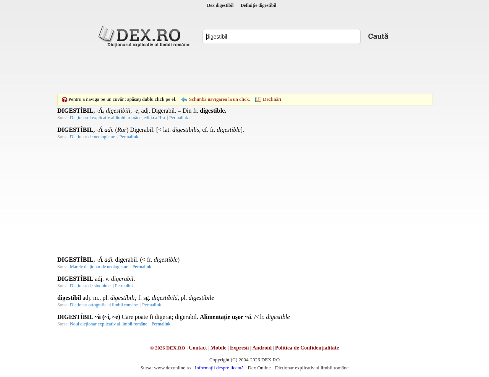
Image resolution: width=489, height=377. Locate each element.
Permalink (178, 117)
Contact (198, 348)
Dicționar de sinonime (90, 285)
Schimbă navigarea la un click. (219, 99)
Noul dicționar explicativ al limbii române (108, 324)
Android (262, 348)
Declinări (272, 99)
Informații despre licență (219, 368)
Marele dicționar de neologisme (99, 266)
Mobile (218, 348)
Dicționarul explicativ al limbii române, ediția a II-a (117, 117)
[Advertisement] (244, 70)
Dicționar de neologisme (92, 136)
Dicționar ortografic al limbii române (104, 304)
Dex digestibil (220, 5)
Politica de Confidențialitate (307, 348)
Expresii (239, 348)
